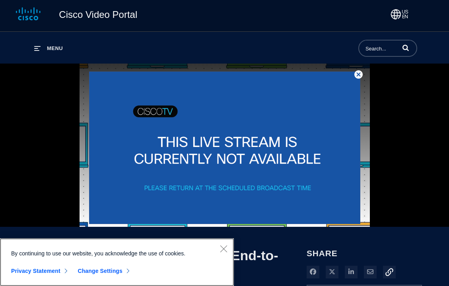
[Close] (223, 249)
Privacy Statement (35, 271)
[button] (405, 48)
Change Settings (100, 271)
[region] (117, 262)
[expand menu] (48, 48)
